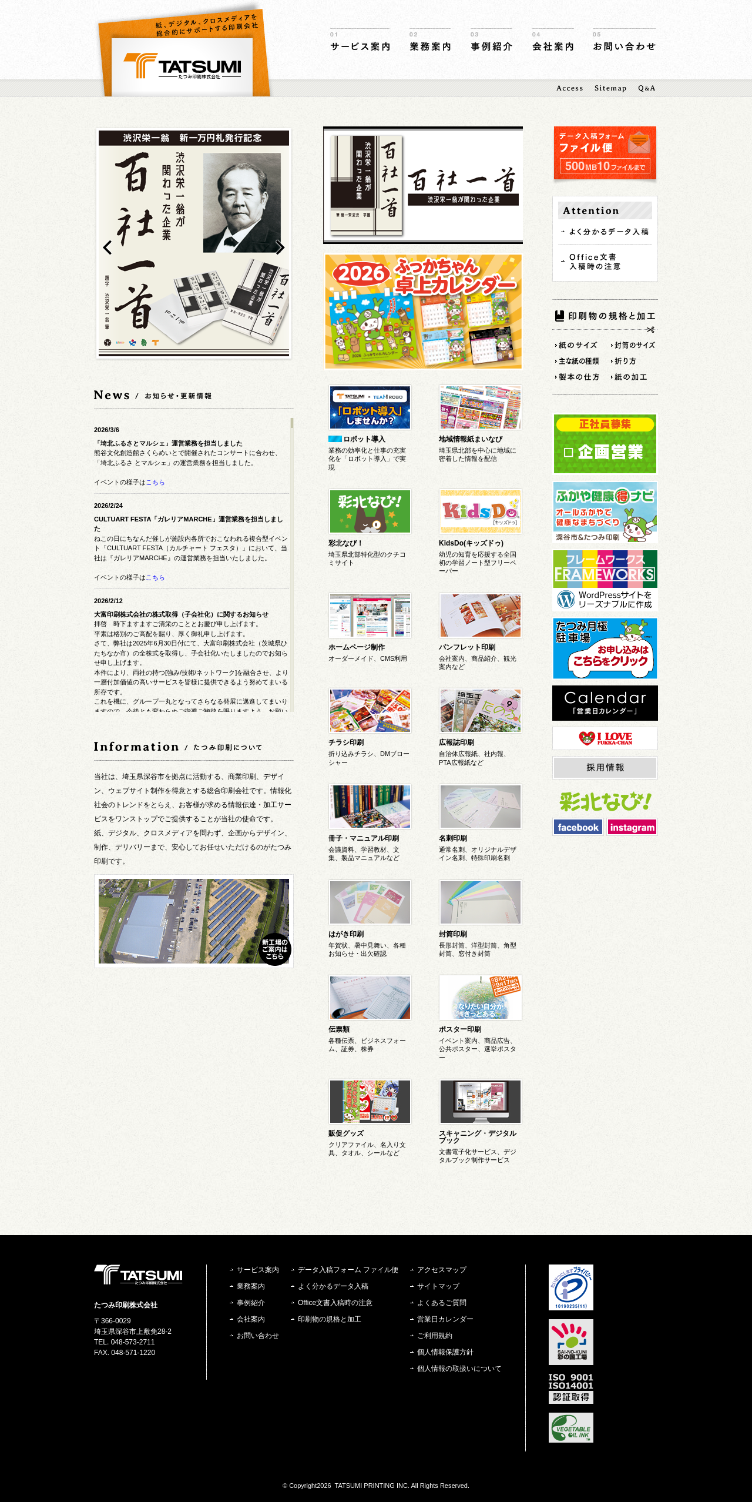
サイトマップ (438, 1286)
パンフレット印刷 (467, 647)
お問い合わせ (624, 39)
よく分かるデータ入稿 (333, 1286)
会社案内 (553, 39)
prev (107, 247)
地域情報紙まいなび (470, 439)
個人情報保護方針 (445, 1352)
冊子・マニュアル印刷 (363, 838)
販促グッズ (346, 1133)
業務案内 (430, 39)
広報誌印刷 (456, 742)
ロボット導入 (364, 439)
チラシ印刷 (346, 742)
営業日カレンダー (445, 1319)
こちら (155, 482)
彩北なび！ (346, 543)
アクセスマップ (441, 1270)
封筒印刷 (453, 934)
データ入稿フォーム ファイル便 (348, 1270)
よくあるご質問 (441, 1303)
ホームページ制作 (356, 647)
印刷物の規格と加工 (329, 1319)
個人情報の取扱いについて (459, 1368)
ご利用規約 (434, 1336)
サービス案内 (360, 39)
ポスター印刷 (460, 1029)
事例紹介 (491, 39)
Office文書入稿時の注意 (335, 1303)
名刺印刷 (453, 838)
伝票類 (339, 1029)
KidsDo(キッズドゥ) (471, 543)
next (280, 247)
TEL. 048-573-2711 (124, 1342)
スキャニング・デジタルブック (477, 1137)
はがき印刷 (346, 934)
